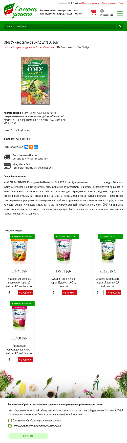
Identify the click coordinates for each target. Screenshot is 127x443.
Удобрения (49, 47)
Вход (121, 3)
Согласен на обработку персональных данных (36, 420)
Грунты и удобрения (33, 47)
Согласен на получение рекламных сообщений (36, 426)
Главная (7, 47)
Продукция (17, 47)
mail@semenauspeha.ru (89, 3)
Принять (28, 435)
